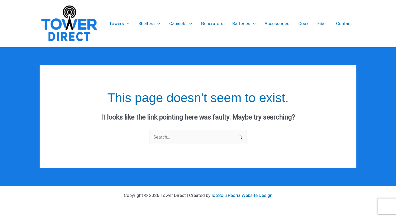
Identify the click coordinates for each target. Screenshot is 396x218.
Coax (303, 23)
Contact (344, 23)
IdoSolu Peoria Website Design (241, 195)
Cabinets (180, 23)
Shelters (149, 23)
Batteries (244, 23)
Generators (212, 23)
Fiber (322, 23)
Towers (119, 23)
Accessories (277, 23)
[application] (126, 23)
